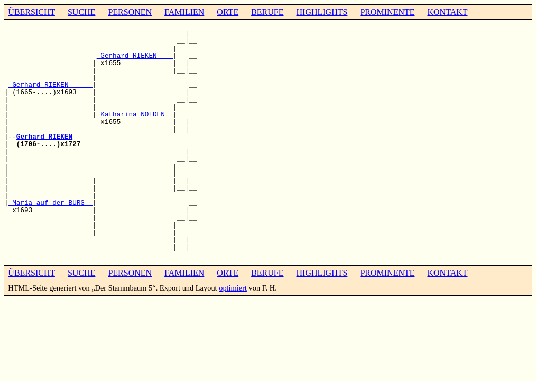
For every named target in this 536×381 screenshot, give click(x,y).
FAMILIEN (184, 11)
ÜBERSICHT (31, 11)
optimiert (233, 288)
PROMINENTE (387, 11)
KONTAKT (447, 11)
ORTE (227, 11)
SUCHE (81, 11)
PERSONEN (130, 11)
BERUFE (267, 11)
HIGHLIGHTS (322, 11)
